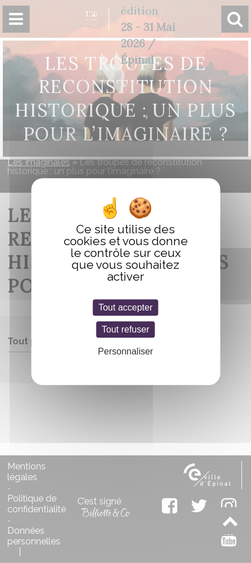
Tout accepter (125, 307)
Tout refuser (125, 329)
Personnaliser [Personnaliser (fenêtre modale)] (125, 351)
